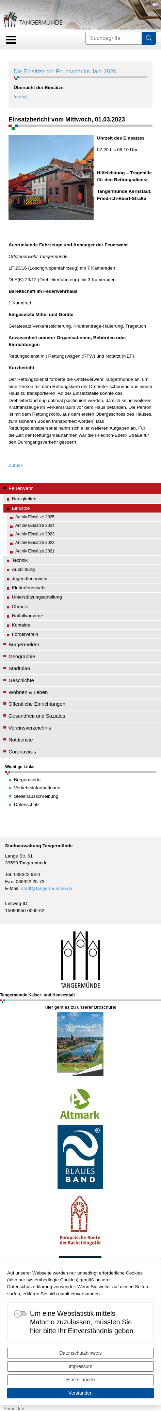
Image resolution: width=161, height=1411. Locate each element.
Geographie (22, 656)
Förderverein (25, 634)
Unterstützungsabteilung (37, 597)
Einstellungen (80, 1379)
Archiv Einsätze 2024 (34, 525)
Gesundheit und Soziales (37, 716)
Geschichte (21, 680)
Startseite (83, 28)
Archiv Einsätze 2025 (34, 517)
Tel (8, 874)
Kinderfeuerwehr (29, 587)
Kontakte (21, 625)
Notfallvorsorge (27, 615)
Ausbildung (23, 569)
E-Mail (11, 888)
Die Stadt (104, 28)
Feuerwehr (126, 28)
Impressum (80, 1366)
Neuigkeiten (24, 498)
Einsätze (148, 28)
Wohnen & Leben (28, 692)
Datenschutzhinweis (80, 1353)
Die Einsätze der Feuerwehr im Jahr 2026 (65, 71)
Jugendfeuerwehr (30, 578)
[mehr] (20, 96)
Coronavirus (22, 751)
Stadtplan (19, 668)
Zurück (16, 465)
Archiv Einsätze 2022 (34, 542)
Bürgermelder (24, 644)
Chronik (20, 606)
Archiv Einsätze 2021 (34, 551)
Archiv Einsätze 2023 (34, 534)
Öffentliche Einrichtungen (37, 704)
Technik (20, 560)
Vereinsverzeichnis (30, 728)
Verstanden (80, 1393)
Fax (9, 881)
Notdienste (21, 740)
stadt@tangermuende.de (46, 888)
